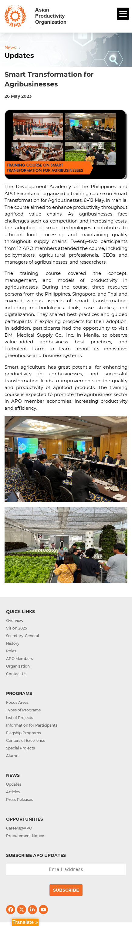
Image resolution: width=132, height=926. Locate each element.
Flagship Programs (23, 733)
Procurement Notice (25, 835)
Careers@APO (19, 828)
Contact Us (16, 674)
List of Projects (19, 717)
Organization (18, 666)
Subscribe (66, 890)
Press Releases (19, 799)
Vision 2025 (16, 628)
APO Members (19, 658)
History (12, 643)
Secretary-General (22, 635)
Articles (13, 792)
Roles (11, 651)
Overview (14, 620)
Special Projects (20, 748)
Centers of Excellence (25, 740)
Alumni (12, 755)
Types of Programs (23, 710)
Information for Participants (31, 725)
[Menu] (123, 14)
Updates (13, 784)
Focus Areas (17, 702)
